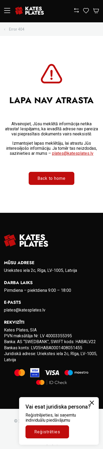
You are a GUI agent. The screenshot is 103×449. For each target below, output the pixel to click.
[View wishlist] (86, 11)
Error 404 (16, 29)
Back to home (51, 178)
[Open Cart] (96, 11)
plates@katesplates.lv (72, 153)
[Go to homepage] (29, 11)
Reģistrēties (47, 431)
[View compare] (76, 11)
